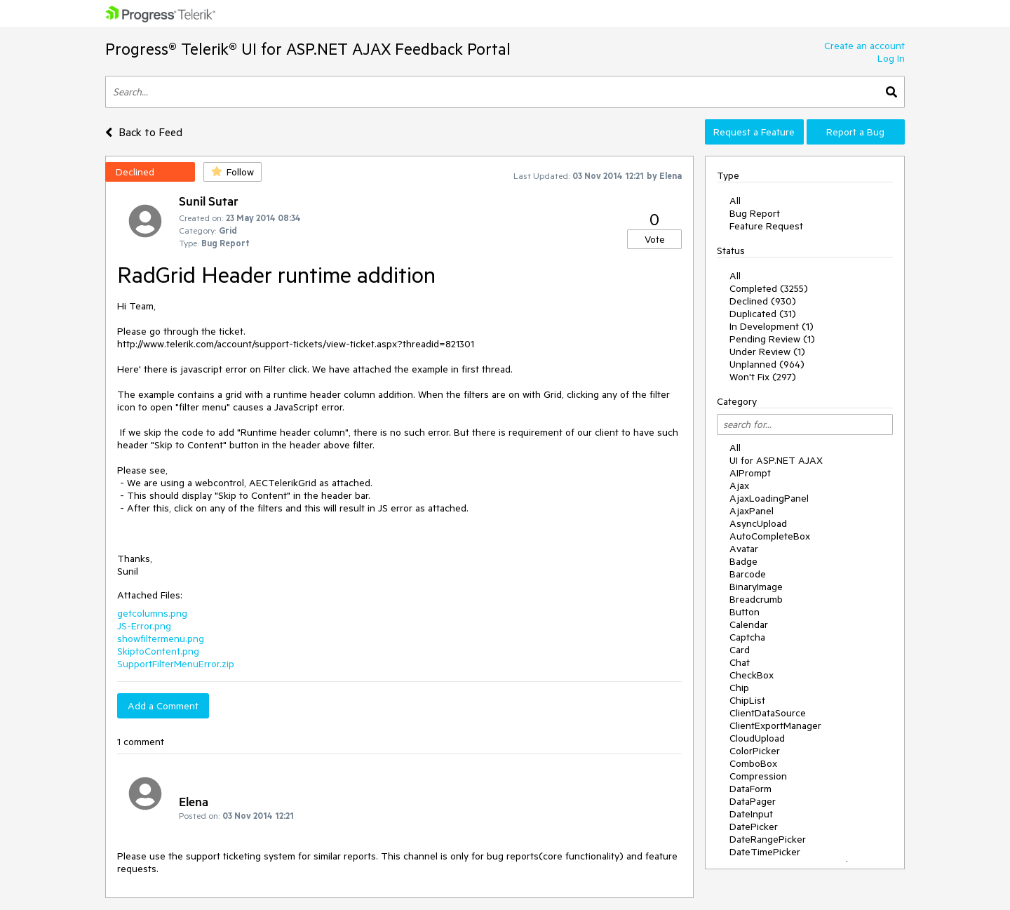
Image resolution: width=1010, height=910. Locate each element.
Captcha (747, 637)
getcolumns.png (152, 613)
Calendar (748, 624)
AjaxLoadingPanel (769, 498)
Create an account (864, 45)
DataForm (750, 788)
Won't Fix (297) (762, 376)
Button (744, 611)
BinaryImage (756, 586)
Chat (739, 662)
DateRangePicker (767, 839)
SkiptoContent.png (158, 651)
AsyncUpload (758, 523)
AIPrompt (750, 473)
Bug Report (754, 213)
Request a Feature (754, 132)
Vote (655, 239)
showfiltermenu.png (160, 638)
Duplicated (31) (762, 313)
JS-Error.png (144, 626)
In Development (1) (771, 326)
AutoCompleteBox (769, 536)
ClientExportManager (775, 725)
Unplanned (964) (766, 364)
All (735, 200)
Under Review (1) (767, 351)
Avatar (743, 548)
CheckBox (751, 675)
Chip (739, 687)
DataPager (752, 801)
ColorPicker (754, 750)
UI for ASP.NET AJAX (776, 460)
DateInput (751, 814)
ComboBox (753, 763)
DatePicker (753, 826)
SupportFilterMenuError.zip (175, 663)
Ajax (739, 485)
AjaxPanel (751, 510)
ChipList (747, 700)
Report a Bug (855, 132)
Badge (743, 561)
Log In (891, 58)
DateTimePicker (764, 851)
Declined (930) (762, 301)
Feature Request (766, 226)
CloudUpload (757, 738)
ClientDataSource (767, 713)
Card (739, 649)
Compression (758, 776)
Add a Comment (163, 706)
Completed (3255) (768, 288)
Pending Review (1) (772, 339)
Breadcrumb (756, 599)
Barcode (747, 574)
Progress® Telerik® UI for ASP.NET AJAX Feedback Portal (308, 49)
